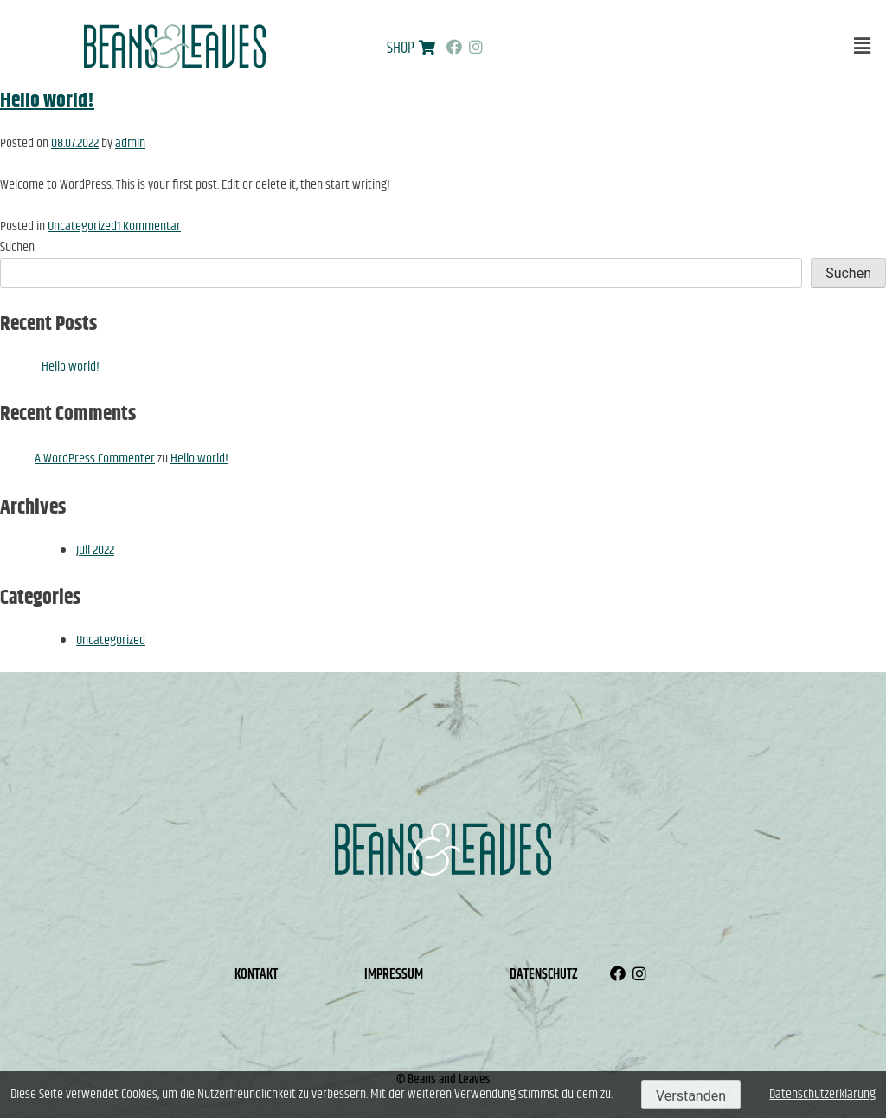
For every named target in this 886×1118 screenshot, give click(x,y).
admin (130, 143)
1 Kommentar (149, 226)
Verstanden (691, 1096)
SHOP (400, 48)
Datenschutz (544, 975)
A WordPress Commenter (95, 458)
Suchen (17, 247)
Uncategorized (82, 226)
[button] (862, 46)
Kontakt (256, 975)
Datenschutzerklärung (822, 1094)
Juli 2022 (95, 550)
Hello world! (47, 100)
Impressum (393, 975)
